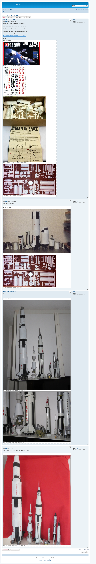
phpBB (41, 557)
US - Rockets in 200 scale (10, 15)
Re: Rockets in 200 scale (9, 200)
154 (77, 21)
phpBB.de (50, 559)
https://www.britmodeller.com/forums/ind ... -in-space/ (14, 35)
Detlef (74, 19)
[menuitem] (11, 10)
